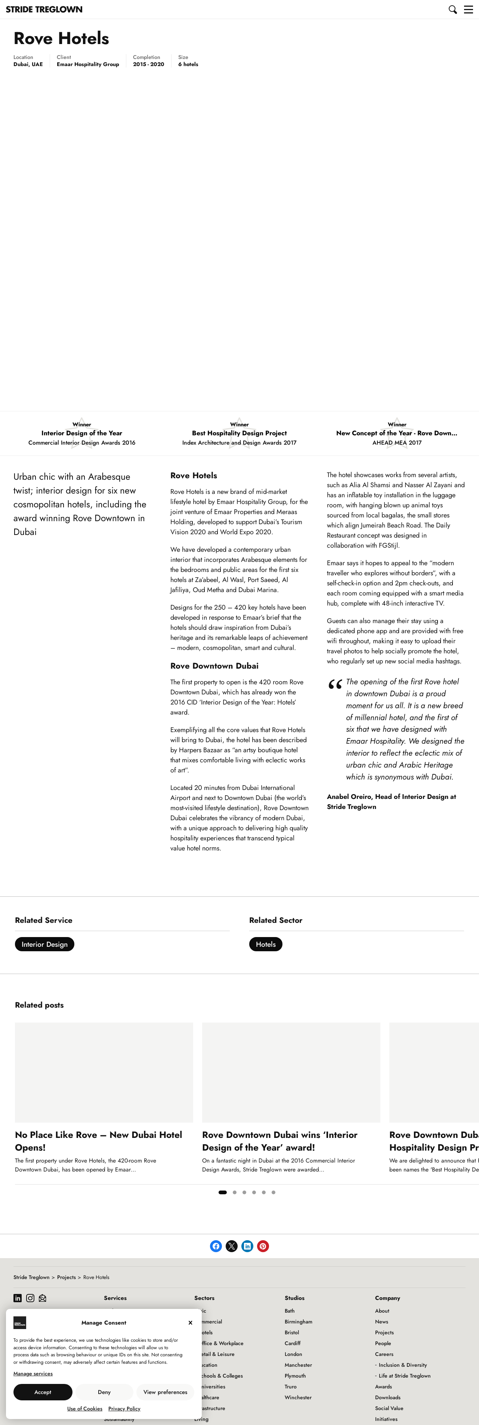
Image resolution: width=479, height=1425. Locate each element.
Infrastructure (209, 1408)
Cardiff (292, 1343)
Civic (200, 1310)
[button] (453, 9)
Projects (66, 1277)
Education (205, 1365)
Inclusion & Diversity (403, 1365)
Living (201, 1419)
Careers (384, 1354)
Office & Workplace (221, 1343)
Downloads (388, 1397)
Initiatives (386, 1419)
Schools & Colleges (220, 1375)
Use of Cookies (84, 1408)
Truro (291, 1386)
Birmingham (298, 1321)
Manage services (33, 1373)
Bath (290, 1310)
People (383, 1343)
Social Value (389, 1408)
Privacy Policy (124, 1408)
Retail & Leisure (216, 1354)
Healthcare (206, 1397)
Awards (383, 1386)
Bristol (292, 1332)
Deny (104, 1392)
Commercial (208, 1321)
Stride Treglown (31, 1277)
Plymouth (295, 1375)
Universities (211, 1386)
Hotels (266, 944)
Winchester (298, 1397)
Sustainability (119, 1419)
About (382, 1310)
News (381, 1321)
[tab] (223, 1192)
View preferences (165, 1392)
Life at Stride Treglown (405, 1375)
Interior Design (45, 944)
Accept (42, 1392)
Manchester (298, 1365)
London (293, 1354)
